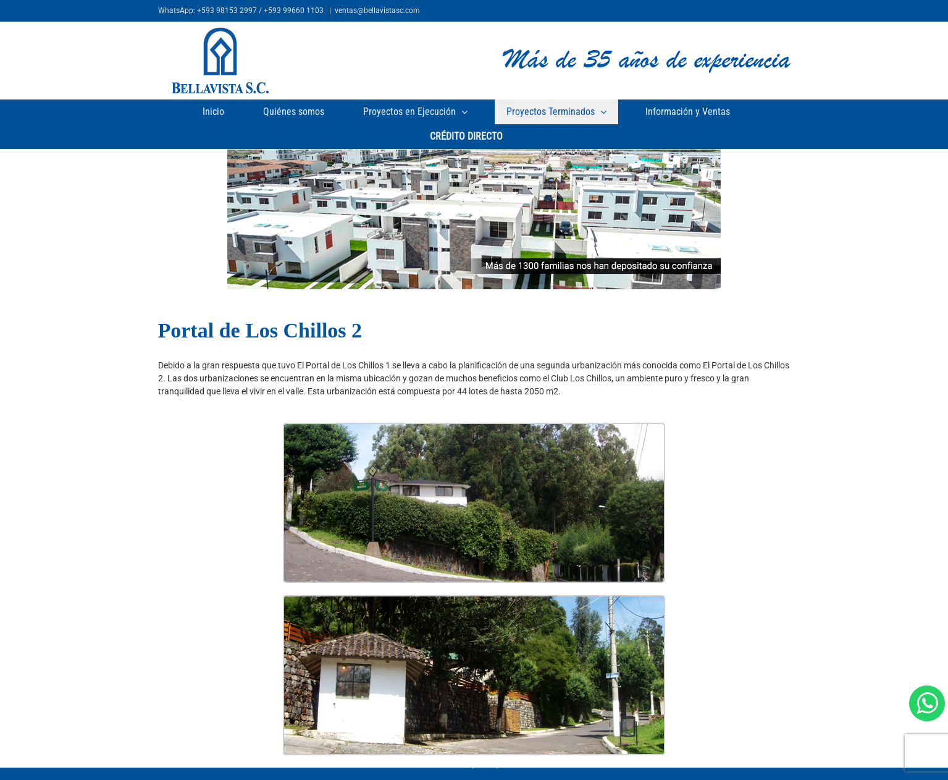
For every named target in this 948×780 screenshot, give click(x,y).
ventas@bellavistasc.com (377, 10)
